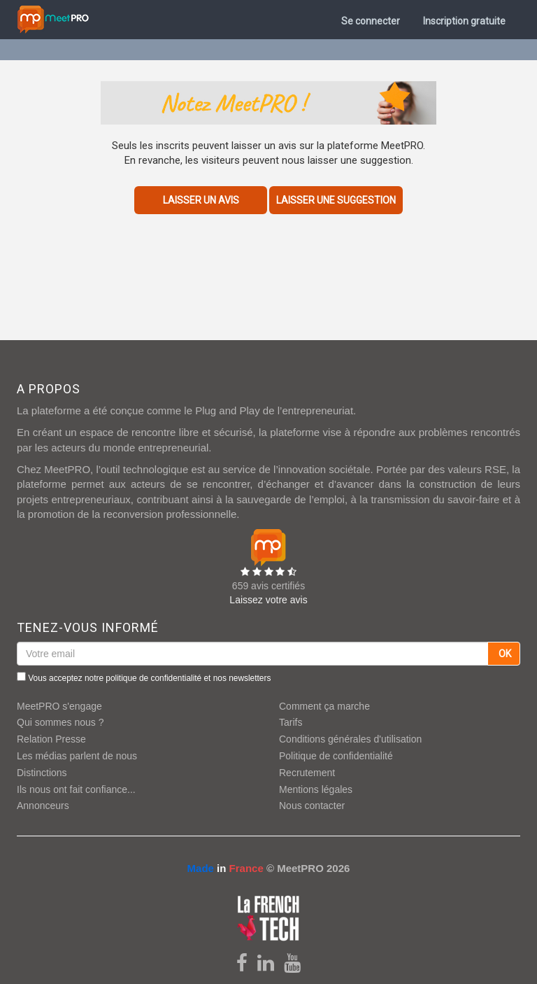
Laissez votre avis (268, 599)
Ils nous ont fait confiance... (76, 789)
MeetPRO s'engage (59, 706)
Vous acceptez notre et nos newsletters (144, 677)
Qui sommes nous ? (60, 722)
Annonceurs (43, 805)
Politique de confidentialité (336, 755)
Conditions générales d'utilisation (350, 739)
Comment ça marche (324, 706)
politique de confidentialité (153, 678)
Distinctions (42, 772)
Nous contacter (312, 805)
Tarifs (290, 722)
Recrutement (307, 772)
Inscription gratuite (464, 21)
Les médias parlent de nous (77, 755)
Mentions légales (315, 789)
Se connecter (370, 21)
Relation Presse (51, 739)
